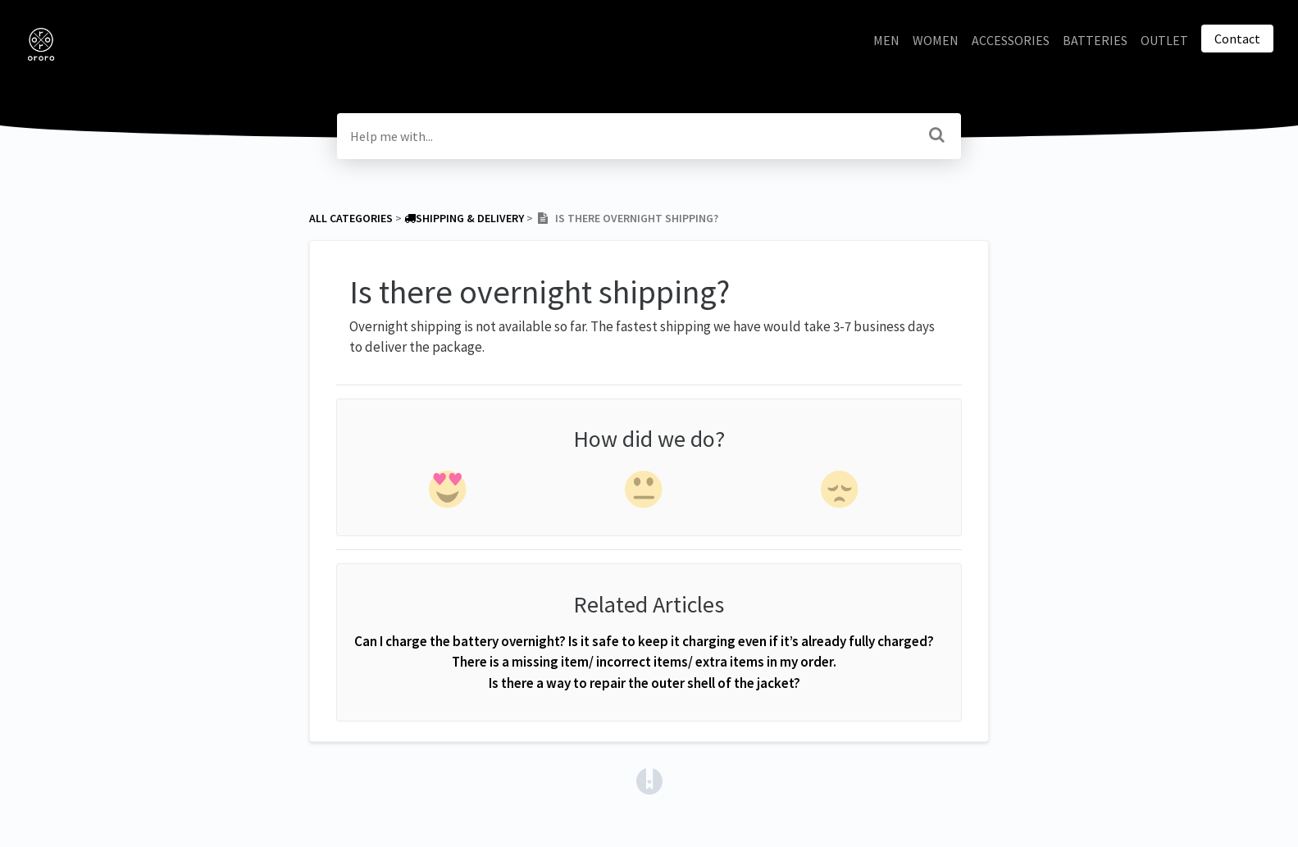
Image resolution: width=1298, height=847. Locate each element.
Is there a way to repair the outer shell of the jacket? (644, 683)
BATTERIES (1095, 40)
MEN (886, 40)
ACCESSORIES (1011, 40)
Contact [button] (1237, 38)
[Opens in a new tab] (649, 780)
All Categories (351, 218)
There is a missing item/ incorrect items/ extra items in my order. (644, 662)
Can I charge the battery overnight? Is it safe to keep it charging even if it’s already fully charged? (644, 641)
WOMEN (936, 40)
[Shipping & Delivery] (464, 218)
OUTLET (1164, 40)
